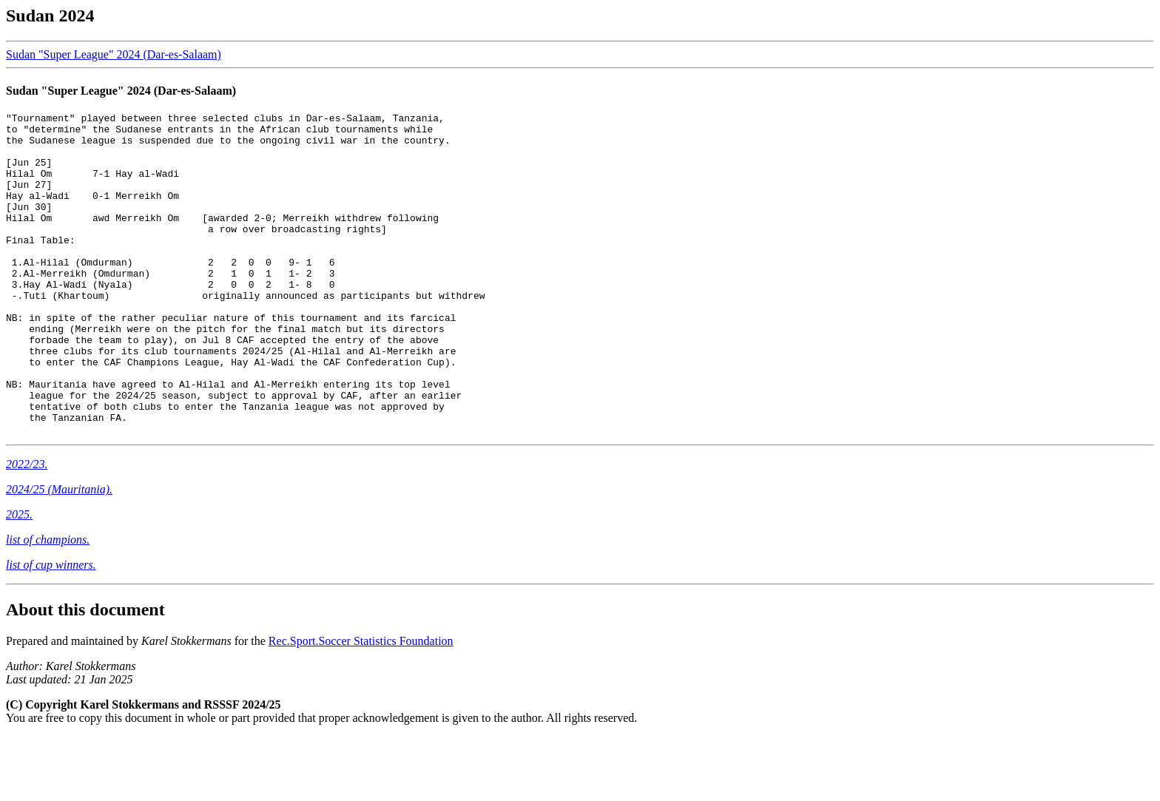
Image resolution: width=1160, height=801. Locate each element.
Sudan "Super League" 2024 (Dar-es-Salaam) (113, 54)
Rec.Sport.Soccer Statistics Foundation (361, 705)
